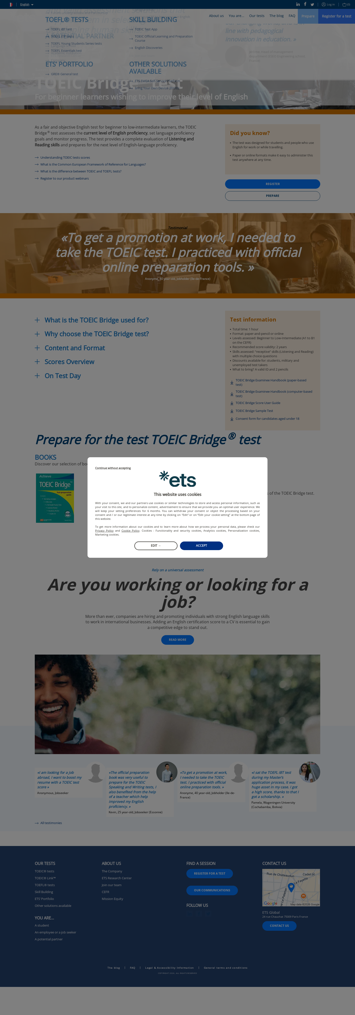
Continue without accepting (113, 468)
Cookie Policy (131, 530)
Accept (201, 545)
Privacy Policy (104, 530)
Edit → (156, 545)
